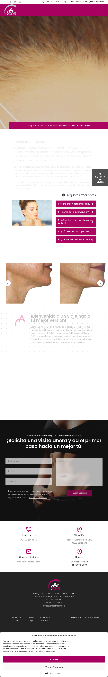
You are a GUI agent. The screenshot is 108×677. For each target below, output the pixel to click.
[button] (8, 283)
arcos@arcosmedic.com (28, 562)
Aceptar (54, 659)
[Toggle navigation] (101, 10)
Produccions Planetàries (88, 617)
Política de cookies (52, 673)
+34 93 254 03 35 (29, 540)
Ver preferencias (54, 667)
